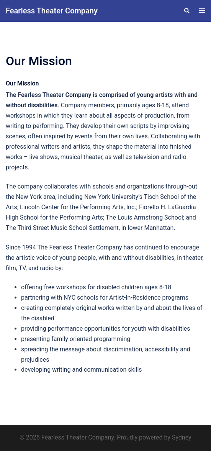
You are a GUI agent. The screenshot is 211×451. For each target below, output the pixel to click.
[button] (186, 11)
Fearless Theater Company (52, 10)
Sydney (181, 437)
